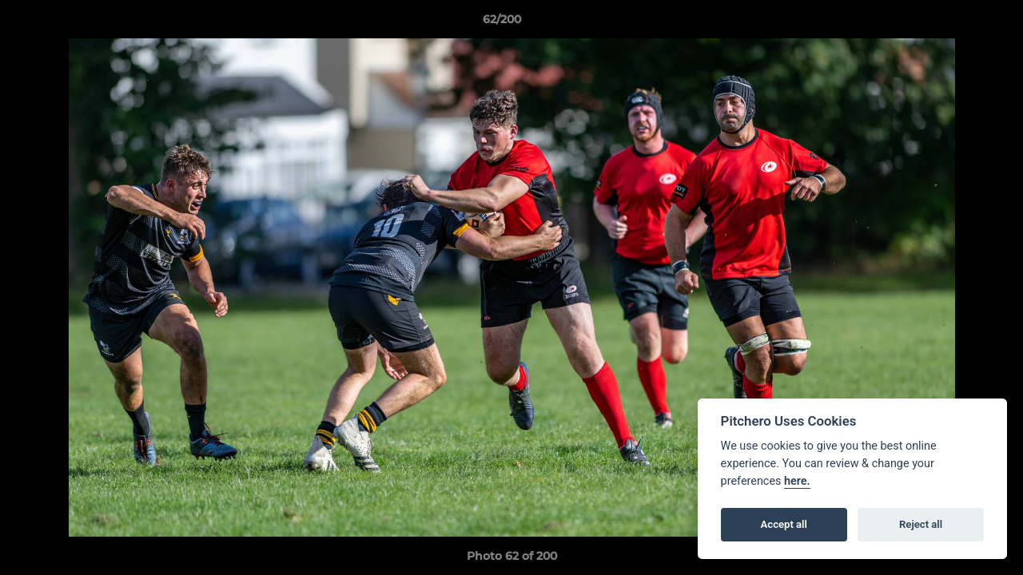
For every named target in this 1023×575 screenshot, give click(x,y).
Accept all (784, 524)
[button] (955, 23)
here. (797, 481)
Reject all (920, 524)
